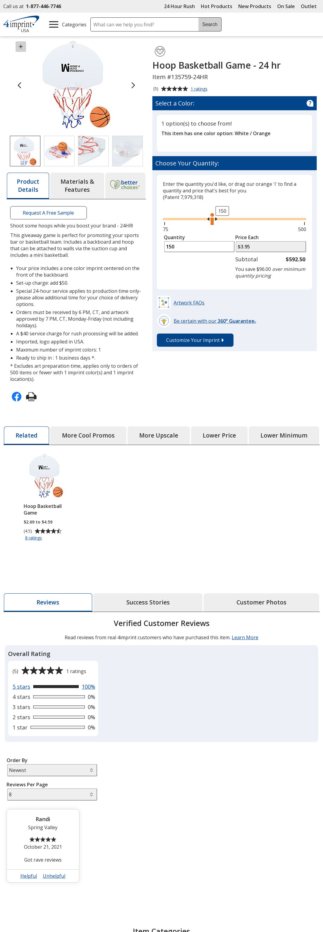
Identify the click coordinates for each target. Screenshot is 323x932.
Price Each (247, 237)
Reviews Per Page (27, 784)
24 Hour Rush (179, 6)
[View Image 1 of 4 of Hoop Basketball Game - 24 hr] (25, 151)
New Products (254, 6)
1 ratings (200, 89)
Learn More (245, 637)
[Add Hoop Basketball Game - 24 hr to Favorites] (160, 51)
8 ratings (34, 538)
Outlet (310, 6)
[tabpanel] (161, 753)
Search (210, 24)
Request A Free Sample (48, 212)
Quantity (174, 237)
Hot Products (216, 6)
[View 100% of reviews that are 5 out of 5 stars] (54, 686)
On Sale (286, 6)
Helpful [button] (28, 876)
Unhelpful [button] (54, 876)
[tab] (28, 186)
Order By (16, 760)
